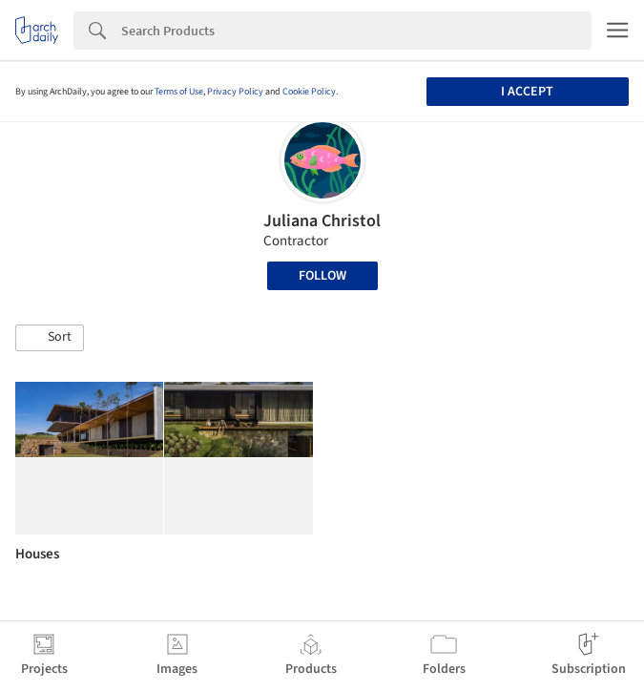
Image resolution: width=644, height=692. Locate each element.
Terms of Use (179, 91)
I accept (527, 91)
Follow (322, 275)
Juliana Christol (322, 221)
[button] (49, 338)
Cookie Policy (309, 91)
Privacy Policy (235, 91)
